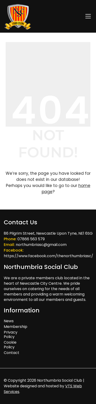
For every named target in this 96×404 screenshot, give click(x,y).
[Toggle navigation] (88, 16)
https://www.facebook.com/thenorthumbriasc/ (48, 256)
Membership (13, 326)
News (9, 321)
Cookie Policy (10, 344)
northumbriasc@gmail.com (41, 244)
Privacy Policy (10, 334)
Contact (11, 352)
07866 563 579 (31, 239)
